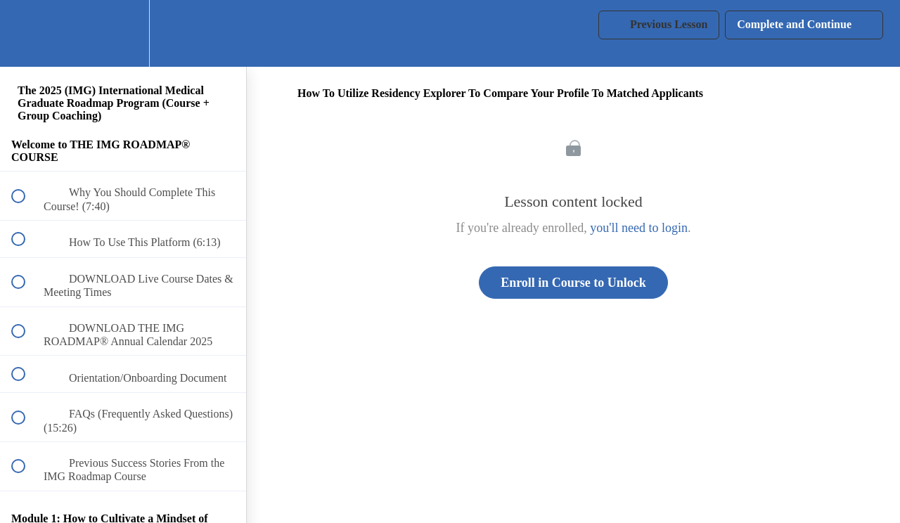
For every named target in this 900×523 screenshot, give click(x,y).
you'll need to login (639, 228)
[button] (26, 33)
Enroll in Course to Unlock (573, 283)
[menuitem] (123, 33)
